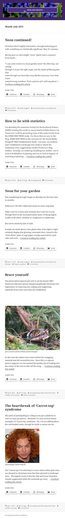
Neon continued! (18, 40)
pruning (14, 508)
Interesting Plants (39, 108)
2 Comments (11, 110)
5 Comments (33, 264)
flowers (16, 264)
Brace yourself (17, 274)
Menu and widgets (35, 10)
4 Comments (48, 180)
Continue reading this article (17, 84)
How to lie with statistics (25, 121)
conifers (8, 395)
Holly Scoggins (24, 108)
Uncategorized (51, 108)
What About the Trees (48, 393)
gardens (23, 264)
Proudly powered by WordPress (16, 515)
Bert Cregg (23, 180)
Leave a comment (29, 395)
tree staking (15, 395)
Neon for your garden (22, 191)
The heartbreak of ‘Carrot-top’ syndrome (29, 407)
